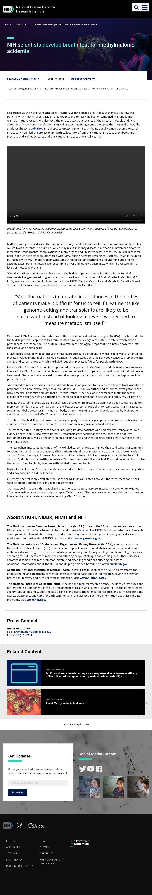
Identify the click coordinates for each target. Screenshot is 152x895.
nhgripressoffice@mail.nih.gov (32, 632)
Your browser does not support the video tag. (76, 185)
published (37, 128)
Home (8, 24)
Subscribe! (17, 792)
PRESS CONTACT (83, 79)
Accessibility (14, 847)
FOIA (42, 841)
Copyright (46, 853)
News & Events (22, 24)
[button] (145, 7)
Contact (12, 841)
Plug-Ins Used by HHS (20, 866)
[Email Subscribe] (38, 783)
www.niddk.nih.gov (114, 564)
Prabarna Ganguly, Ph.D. (23, 79)
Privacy (44, 847)
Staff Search (14, 859)
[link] (83, 769)
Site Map (11, 853)
